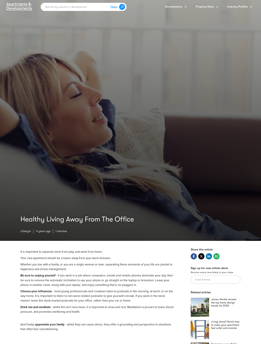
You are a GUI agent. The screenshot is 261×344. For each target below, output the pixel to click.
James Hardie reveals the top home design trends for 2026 (223, 302)
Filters (113, 6)
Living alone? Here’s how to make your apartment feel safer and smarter (225, 324)
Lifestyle (25, 231)
